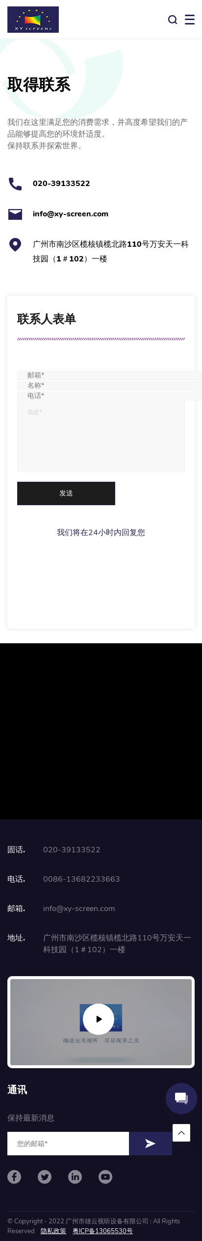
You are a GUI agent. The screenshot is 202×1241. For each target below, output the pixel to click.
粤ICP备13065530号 (103, 1231)
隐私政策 (53, 1231)
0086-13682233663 (81, 879)
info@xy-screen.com (70, 214)
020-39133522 (61, 183)
